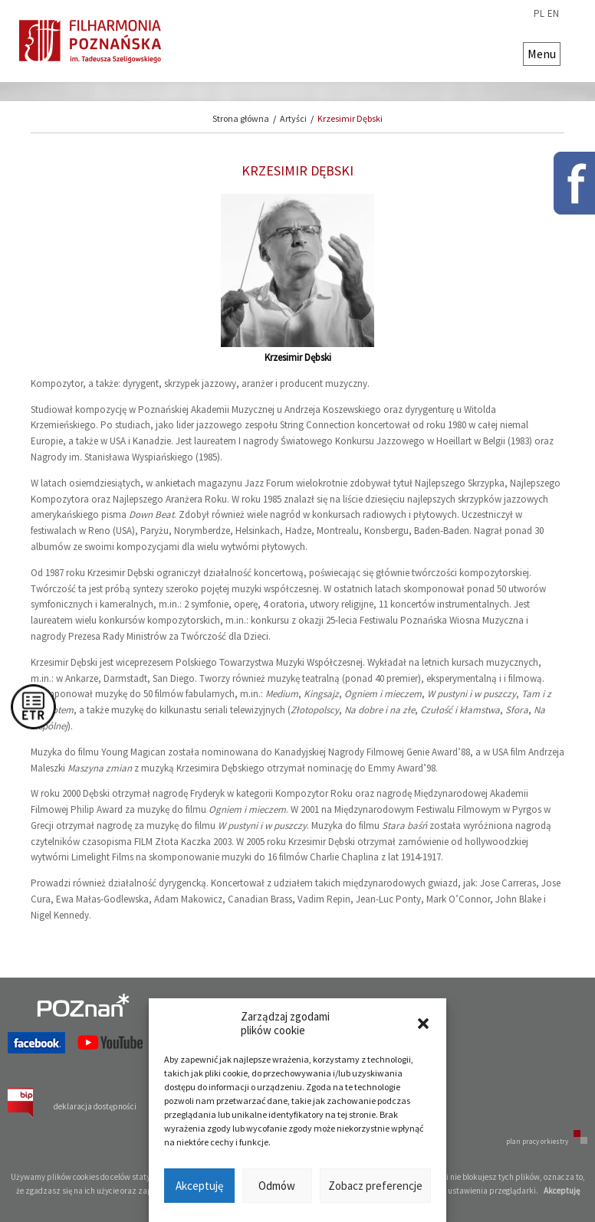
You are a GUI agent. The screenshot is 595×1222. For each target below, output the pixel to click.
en (553, 14)
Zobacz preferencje (375, 1185)
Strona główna (240, 118)
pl (539, 14)
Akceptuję (199, 1185)
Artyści (293, 118)
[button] (423, 1023)
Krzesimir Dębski (350, 118)
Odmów (276, 1185)
